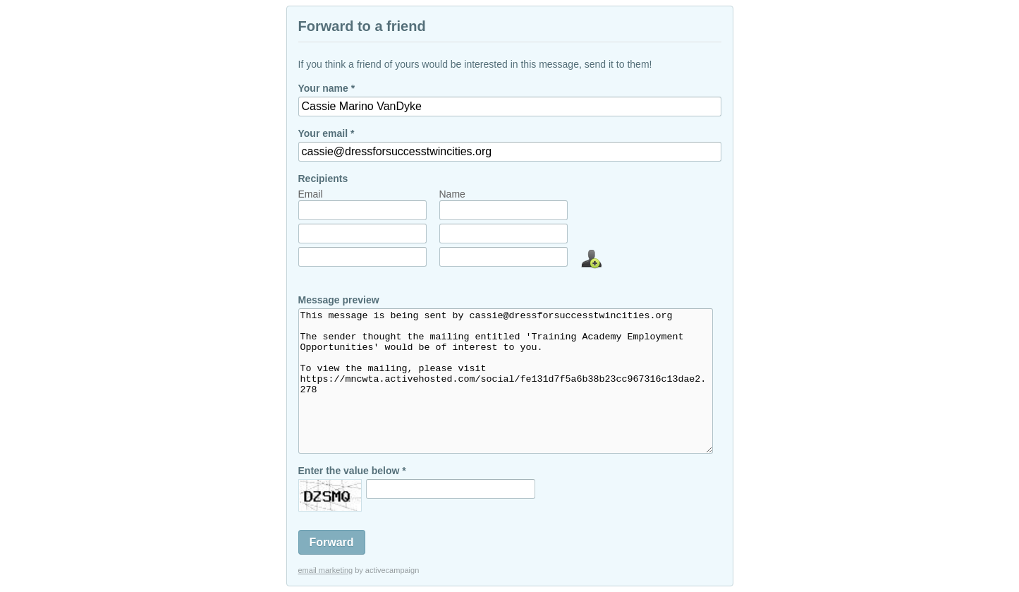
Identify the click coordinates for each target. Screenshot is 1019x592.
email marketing (325, 570)
